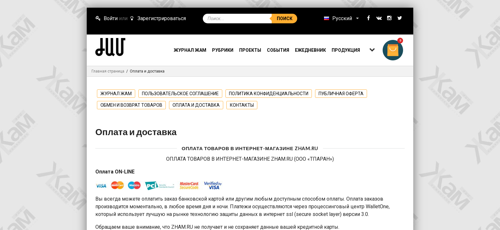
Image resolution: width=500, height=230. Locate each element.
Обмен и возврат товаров (131, 105)
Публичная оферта (341, 93)
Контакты (242, 105)
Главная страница (108, 71)
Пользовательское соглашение (180, 93)
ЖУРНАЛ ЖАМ (116, 93)
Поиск (284, 18)
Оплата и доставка (196, 105)
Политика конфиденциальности (268, 93)
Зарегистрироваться (157, 18)
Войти (106, 18)
